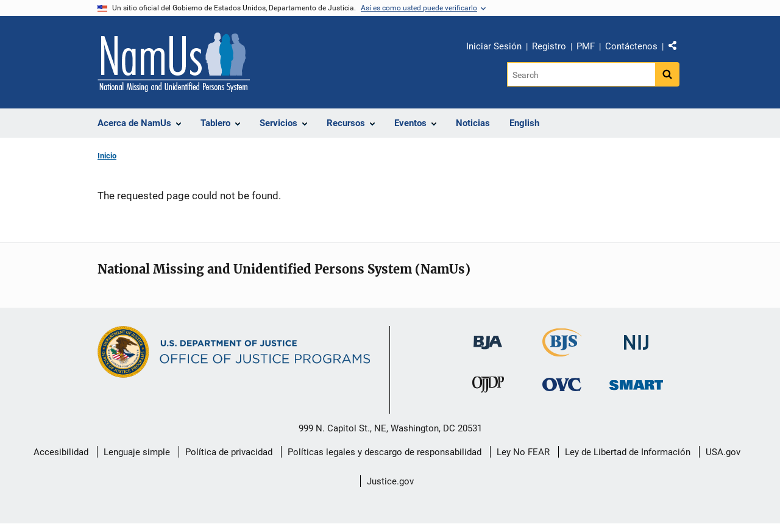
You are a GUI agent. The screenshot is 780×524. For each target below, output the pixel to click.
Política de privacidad (228, 452)
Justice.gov (390, 481)
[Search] (581, 74)
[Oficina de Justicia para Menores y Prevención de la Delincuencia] (488, 386)
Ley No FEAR (523, 452)
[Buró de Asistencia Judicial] (487, 336)
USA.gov (723, 452)
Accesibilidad (61, 452)
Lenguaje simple (137, 452)
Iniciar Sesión (494, 46)
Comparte (677, 48)
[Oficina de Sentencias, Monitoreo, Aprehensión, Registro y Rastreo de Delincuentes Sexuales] (636, 381)
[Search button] (667, 74)
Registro (549, 46)
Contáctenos (631, 46)
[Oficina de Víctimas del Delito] (561, 383)
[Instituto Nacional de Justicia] (636, 337)
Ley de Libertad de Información (627, 452)
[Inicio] (174, 62)
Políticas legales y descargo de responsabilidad (384, 452)
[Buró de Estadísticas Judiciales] (562, 351)
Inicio (107, 155)
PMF (585, 46)
